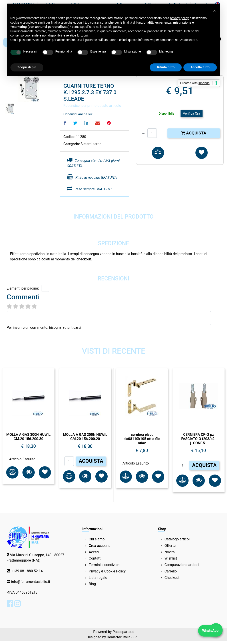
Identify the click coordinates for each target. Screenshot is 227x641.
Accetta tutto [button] (200, 67)
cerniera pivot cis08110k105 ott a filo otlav (141, 438)
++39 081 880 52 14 (27, 571)
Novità (170, 552)
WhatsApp (210, 631)
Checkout (172, 578)
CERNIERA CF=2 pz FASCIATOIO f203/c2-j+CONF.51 (198, 438)
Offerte (170, 546)
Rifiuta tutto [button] (166, 67)
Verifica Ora (191, 114)
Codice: (69, 137)
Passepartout (123, 632)
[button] (158, 153)
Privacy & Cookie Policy (107, 571)
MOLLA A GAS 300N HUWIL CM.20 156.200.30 (28, 436)
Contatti (95, 558)
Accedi (94, 552)
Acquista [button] (193, 133)
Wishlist (171, 558)
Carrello (171, 571)
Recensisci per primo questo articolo (92, 105)
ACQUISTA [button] (91, 461)
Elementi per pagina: (23, 288)
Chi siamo (96, 539)
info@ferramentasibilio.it (30, 582)
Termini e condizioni (105, 565)
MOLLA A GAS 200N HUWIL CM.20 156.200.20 (85, 436)
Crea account (99, 546)
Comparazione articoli (182, 565)
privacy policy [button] (179, 18)
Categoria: (71, 144)
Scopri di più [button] (27, 67)
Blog (92, 584)
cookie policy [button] (112, 26)
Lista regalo (98, 578)
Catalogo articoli (178, 539)
